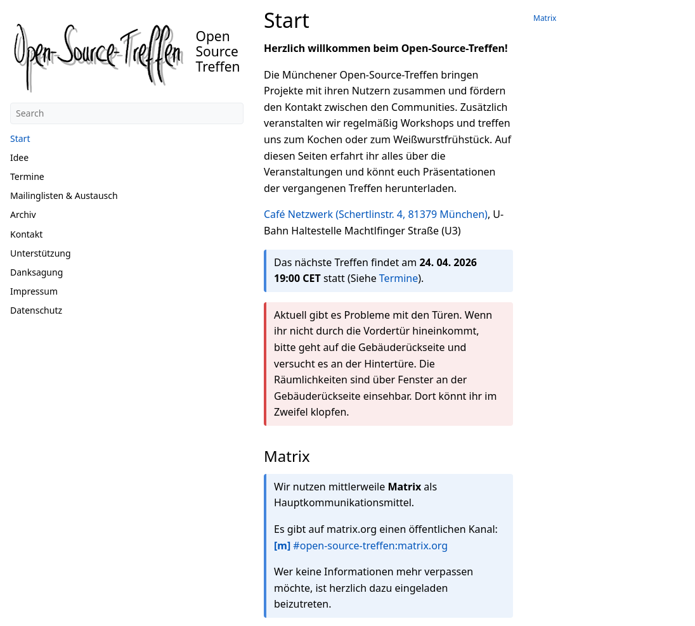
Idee (19, 157)
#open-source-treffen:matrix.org (361, 546)
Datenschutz (36, 310)
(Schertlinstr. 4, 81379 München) (411, 214)
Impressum (34, 291)
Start (20, 138)
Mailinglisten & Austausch (64, 195)
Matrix (544, 18)
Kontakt (26, 234)
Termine (27, 176)
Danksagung (36, 272)
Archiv (23, 214)
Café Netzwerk (298, 214)
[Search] (127, 113)
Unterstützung (40, 253)
